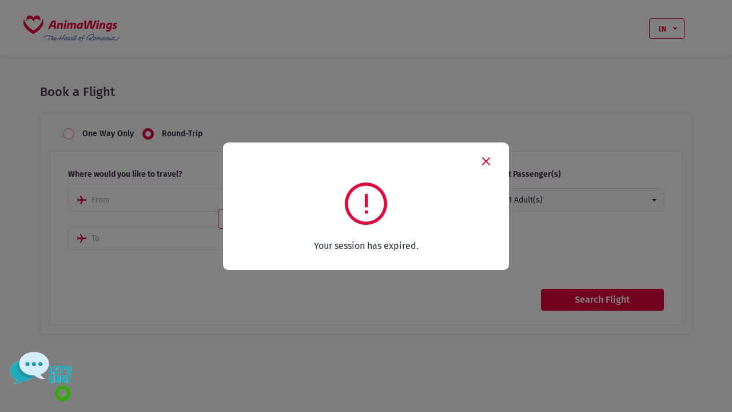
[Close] (486, 161)
